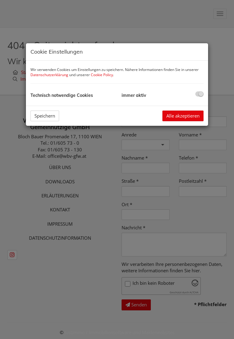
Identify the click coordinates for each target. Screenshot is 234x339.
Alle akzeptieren (183, 116)
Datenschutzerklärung (49, 74)
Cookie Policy (102, 74)
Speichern (44, 116)
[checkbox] (199, 94)
